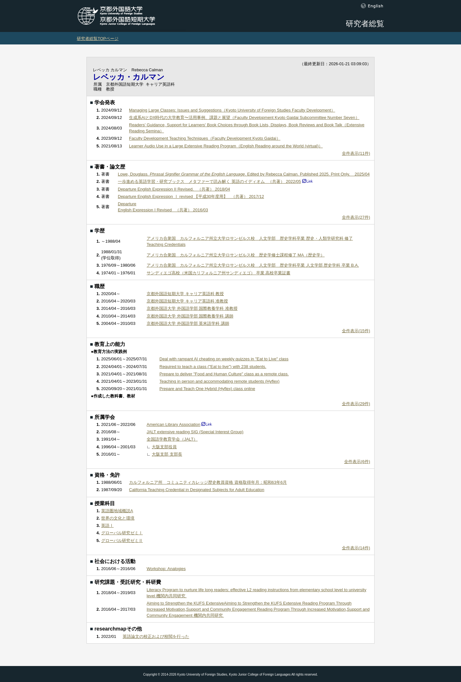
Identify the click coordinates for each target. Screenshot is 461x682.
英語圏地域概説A (117, 510)
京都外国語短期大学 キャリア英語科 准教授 (187, 301)
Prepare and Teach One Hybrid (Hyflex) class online (207, 388)
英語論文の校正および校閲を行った (156, 636)
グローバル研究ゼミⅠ (122, 532)
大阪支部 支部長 (167, 454)
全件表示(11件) (356, 153)
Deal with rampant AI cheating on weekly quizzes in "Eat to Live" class (223, 359)
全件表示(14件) (356, 547)
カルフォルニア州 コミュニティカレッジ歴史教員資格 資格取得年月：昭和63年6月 (208, 482)
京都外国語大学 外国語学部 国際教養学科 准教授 (192, 308)
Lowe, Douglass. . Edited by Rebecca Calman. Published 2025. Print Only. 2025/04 (244, 174)
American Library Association (173, 424)
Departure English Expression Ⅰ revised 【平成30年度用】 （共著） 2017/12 (191, 196)
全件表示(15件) (356, 330)
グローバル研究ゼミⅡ (122, 540)
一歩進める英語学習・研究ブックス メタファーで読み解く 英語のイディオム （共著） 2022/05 (209, 181)
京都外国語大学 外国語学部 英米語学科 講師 (188, 323)
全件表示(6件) (357, 461)
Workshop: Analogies (166, 568)
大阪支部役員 (164, 446)
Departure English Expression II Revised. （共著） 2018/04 (174, 189)
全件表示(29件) (356, 403)
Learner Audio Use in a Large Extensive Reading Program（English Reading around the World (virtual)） (226, 146)
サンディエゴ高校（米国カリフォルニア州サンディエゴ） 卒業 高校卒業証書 (218, 272)
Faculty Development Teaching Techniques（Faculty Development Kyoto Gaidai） (204, 138)
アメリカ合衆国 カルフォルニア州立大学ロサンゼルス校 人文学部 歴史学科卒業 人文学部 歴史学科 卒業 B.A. (253, 265)
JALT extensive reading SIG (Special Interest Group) (195, 431)
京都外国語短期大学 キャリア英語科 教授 (185, 293)
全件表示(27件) (356, 217)
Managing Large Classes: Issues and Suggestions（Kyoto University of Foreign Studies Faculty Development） (232, 110)
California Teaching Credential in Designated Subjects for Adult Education (196, 489)
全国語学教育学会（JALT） (172, 439)
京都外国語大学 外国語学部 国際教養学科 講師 (190, 316)
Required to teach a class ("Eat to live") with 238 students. (212, 366)
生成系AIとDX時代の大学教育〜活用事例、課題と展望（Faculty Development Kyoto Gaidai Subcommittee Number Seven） (244, 117)
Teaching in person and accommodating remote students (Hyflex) (219, 381)
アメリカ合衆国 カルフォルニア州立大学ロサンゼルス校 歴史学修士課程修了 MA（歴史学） (236, 255)
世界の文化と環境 (117, 518)
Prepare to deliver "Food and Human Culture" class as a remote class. (224, 374)
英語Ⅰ (107, 525)
